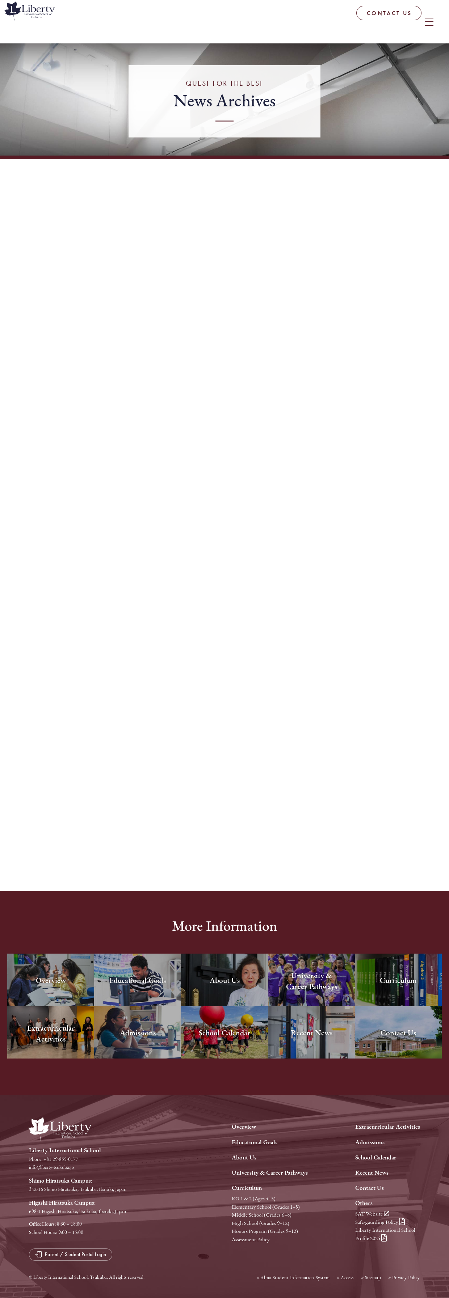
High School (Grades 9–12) (260, 1223)
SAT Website (372, 1213)
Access (347, 1277)
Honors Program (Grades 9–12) (265, 1231)
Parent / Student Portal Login (407, 20)
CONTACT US (337, 21)
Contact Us (369, 1188)
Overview (244, 1127)
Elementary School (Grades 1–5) (266, 1206)
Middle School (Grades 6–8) (261, 1214)
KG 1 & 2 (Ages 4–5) (254, 1198)
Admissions (370, 1142)
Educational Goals (254, 1142)
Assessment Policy (251, 1239)
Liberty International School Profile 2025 (385, 1234)
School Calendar (375, 1157)
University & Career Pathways (270, 1172)
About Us (244, 1157)
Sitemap (373, 1277)
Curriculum (247, 1188)
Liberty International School (61, 23)
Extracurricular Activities (387, 1127)
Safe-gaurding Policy (380, 1222)
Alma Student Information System (295, 1277)
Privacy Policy (406, 1277)
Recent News (372, 1172)
